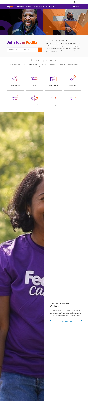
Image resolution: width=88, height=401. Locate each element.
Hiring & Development (39, 6)
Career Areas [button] (20, 6)
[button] (35, 49)
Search (40, 50)
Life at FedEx (29, 6)
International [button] (50, 6)
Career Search (77, 6)
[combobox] (14, 50)
